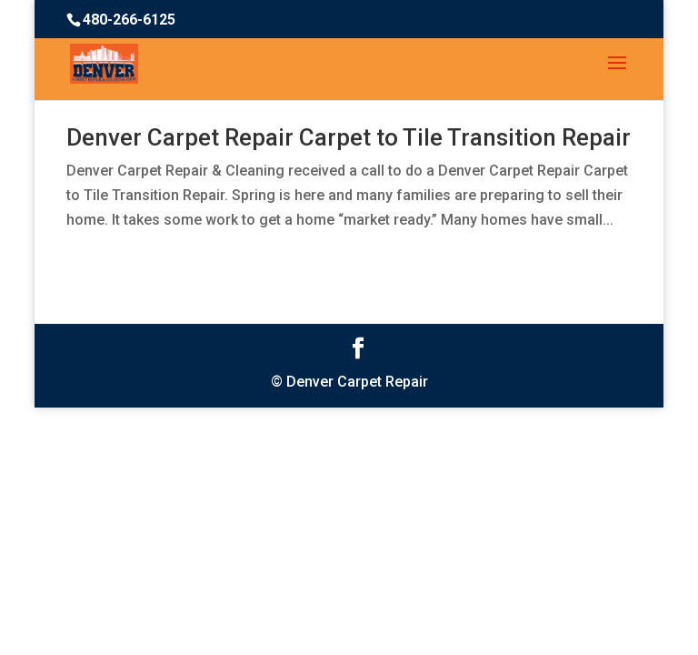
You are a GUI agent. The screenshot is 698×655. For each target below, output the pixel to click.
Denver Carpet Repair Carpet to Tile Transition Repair (348, 137)
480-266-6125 (129, 19)
